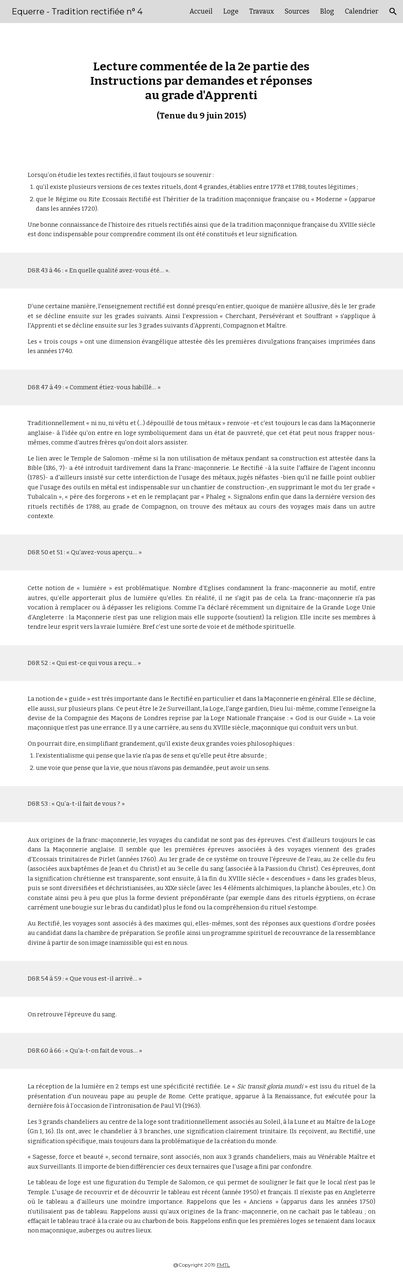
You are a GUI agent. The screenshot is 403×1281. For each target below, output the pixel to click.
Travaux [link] (261, 11)
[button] (393, 11)
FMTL (223, 1265)
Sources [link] (297, 11)
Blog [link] (327, 11)
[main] (201, 90)
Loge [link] (231, 11)
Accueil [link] (201, 11)
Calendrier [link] (361, 11)
